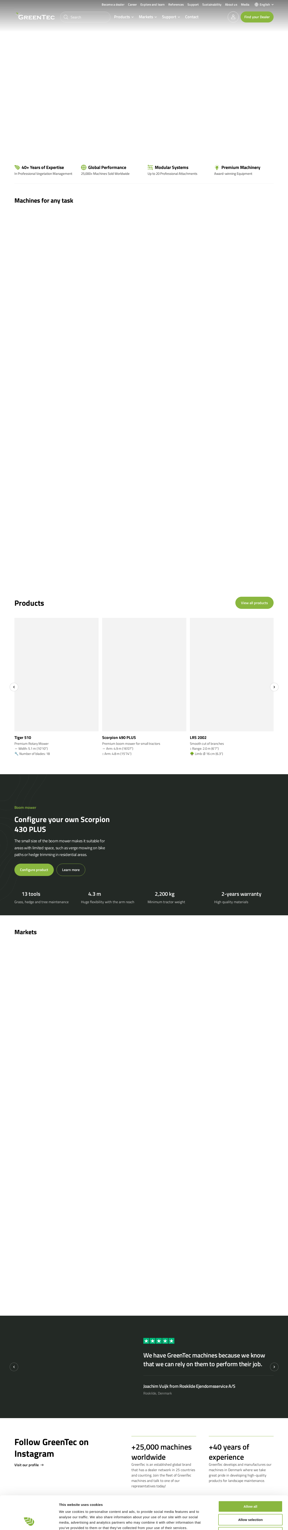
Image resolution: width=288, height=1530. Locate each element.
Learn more (71, 869)
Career (132, 4)
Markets (146, 17)
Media (245, 4)
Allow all (250, 1475)
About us (231, 4)
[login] (233, 16)
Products (122, 17)
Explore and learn (152, 4)
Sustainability (211, 4)
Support (193, 4)
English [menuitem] (265, 4)
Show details (236, 1521)
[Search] (85, 17)
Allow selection (250, 1488)
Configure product (34, 869)
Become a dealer (113, 4)
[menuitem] (264, 4)
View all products (254, 602)
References (176, 4)
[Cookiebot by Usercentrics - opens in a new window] (29, 1521)
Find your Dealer (257, 17)
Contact (191, 17)
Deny (250, 1501)
